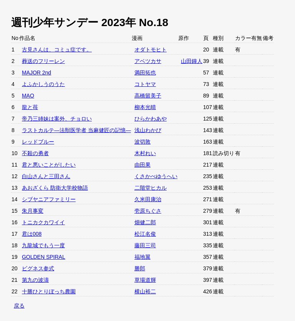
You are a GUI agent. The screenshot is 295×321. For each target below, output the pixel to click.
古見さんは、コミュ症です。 (57, 49)
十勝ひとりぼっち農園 (49, 291)
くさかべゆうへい (155, 176)
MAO (28, 96)
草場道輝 (145, 280)
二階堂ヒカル (150, 188)
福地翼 (142, 257)
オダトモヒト (150, 49)
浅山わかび (147, 130)
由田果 (142, 165)
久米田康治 (147, 199)
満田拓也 (145, 72)
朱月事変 (32, 211)
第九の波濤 (35, 280)
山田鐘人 (191, 61)
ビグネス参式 (38, 268)
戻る (19, 306)
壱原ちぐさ (147, 211)
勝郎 (139, 268)
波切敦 (142, 142)
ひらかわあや (150, 119)
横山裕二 (145, 291)
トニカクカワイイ (43, 222)
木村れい (145, 153)
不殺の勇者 (35, 153)
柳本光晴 (145, 107)
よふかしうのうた (43, 84)
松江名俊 (145, 234)
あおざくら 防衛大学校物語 (55, 188)
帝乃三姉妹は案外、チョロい (57, 119)
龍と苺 (30, 107)
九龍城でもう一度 (43, 245)
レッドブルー (38, 142)
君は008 (31, 234)
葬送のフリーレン (43, 61)
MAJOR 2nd (36, 72)
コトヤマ (145, 84)
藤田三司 (145, 245)
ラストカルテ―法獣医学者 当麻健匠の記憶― (76, 130)
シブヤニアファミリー (49, 199)
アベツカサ (147, 61)
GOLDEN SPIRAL (43, 257)
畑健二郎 (145, 222)
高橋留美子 (147, 96)
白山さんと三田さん (46, 176)
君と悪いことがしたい (49, 165)
